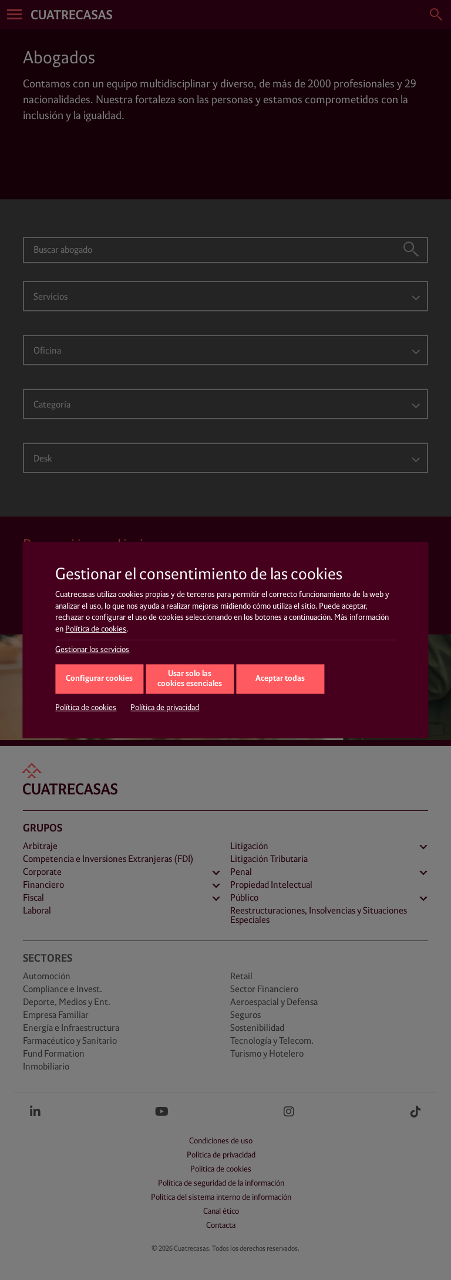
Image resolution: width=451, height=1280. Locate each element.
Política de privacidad (164, 707)
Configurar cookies (99, 679)
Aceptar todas (280, 679)
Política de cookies (95, 629)
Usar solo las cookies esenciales (189, 679)
